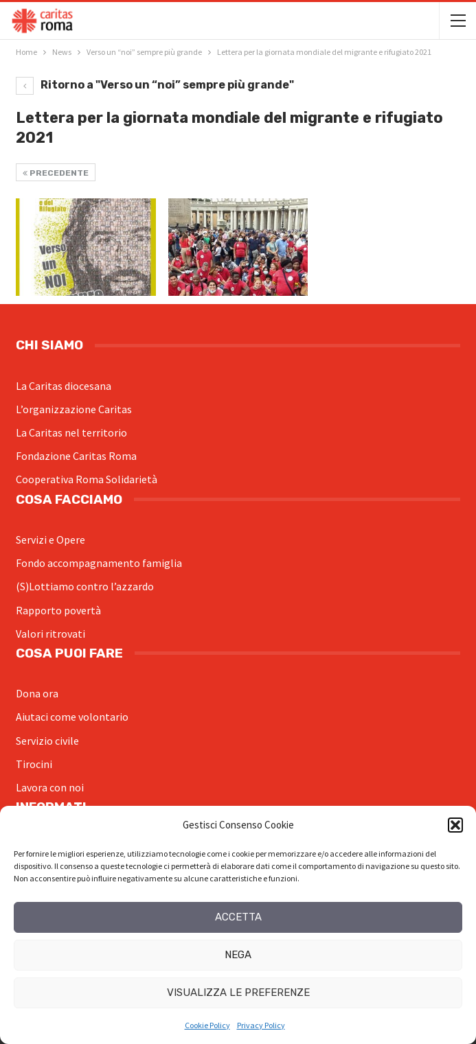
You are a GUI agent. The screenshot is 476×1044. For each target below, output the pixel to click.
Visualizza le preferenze (238, 992)
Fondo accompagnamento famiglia (99, 563)
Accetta (238, 917)
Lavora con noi (50, 787)
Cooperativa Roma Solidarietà (86, 479)
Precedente (56, 173)
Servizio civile (47, 740)
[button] (455, 825)
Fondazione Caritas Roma (76, 456)
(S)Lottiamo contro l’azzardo (85, 586)
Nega (238, 955)
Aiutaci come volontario (72, 716)
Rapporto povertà (58, 610)
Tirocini (34, 764)
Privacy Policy (261, 1025)
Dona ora (37, 693)
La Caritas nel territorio (71, 432)
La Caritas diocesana (63, 386)
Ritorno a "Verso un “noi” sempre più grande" (155, 84)
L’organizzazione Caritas (74, 409)
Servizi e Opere (50, 539)
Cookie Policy (207, 1025)
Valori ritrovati (50, 633)
